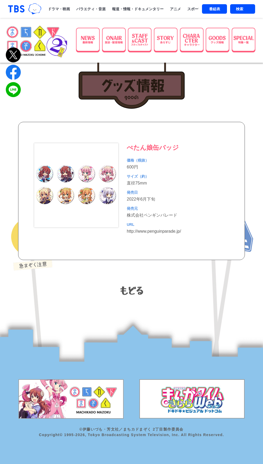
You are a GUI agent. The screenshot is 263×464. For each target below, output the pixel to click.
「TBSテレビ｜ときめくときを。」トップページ (16, 9)
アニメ (175, 9)
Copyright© (51, 435)
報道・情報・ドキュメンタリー (138, 9)
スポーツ (194, 9)
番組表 (214, 9)
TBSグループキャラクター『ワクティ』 (34, 9)
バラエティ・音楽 (91, 9)
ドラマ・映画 (59, 9)
